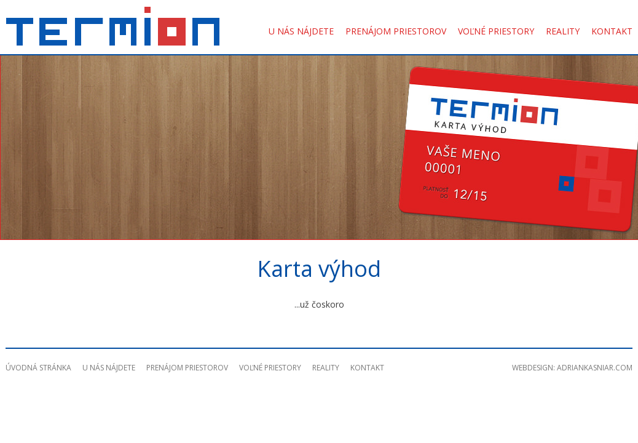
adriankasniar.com (594, 367)
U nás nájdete (301, 31)
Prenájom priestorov (395, 31)
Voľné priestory (496, 31)
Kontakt (611, 31)
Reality (563, 31)
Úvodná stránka (38, 367)
